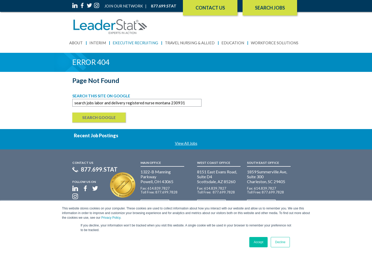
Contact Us (210, 8)
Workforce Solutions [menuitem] (274, 42)
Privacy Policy (110, 217)
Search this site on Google (101, 96)
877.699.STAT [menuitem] (163, 6)
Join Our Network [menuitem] (123, 6)
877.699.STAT (99, 169)
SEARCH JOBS (270, 8)
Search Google (99, 117)
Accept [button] (258, 242)
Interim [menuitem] (97, 42)
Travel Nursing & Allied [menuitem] (190, 42)
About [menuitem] (76, 42)
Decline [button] (280, 242)
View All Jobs (186, 143)
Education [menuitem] (232, 42)
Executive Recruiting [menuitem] (135, 42)
